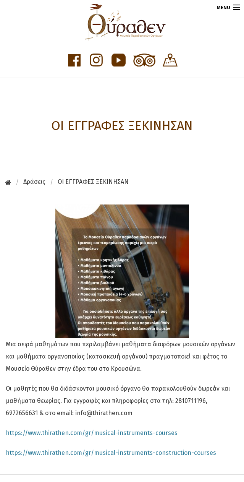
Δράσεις (34, 182)
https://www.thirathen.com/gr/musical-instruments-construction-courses (111, 452)
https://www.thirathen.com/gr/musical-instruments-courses (92, 433)
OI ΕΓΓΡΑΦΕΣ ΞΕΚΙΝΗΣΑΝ (93, 182)
